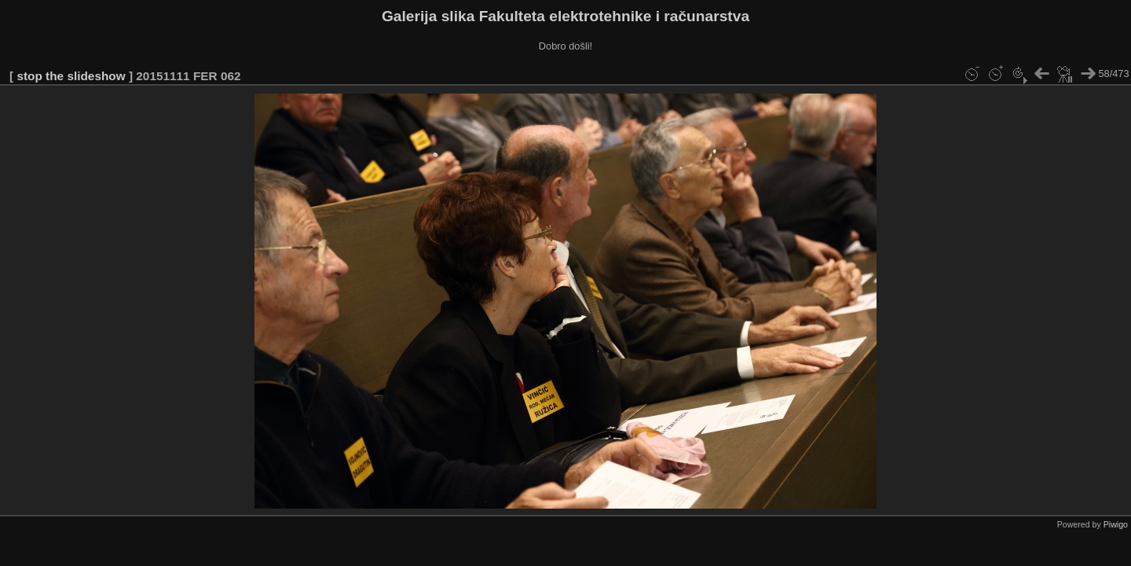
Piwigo (1116, 524)
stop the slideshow (70, 76)
